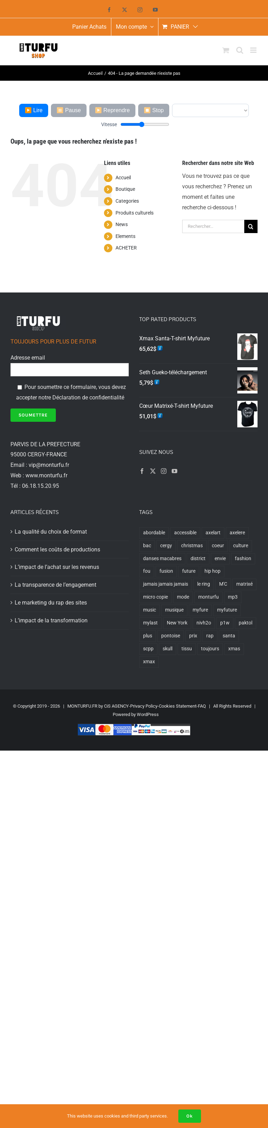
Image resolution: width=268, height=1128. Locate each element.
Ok (189, 1116)
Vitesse (109, 124)
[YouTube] (174, 471)
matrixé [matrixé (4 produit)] (244, 584)
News (122, 224)
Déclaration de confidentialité (88, 397)
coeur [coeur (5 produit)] (218, 546)
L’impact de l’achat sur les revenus (57, 567)
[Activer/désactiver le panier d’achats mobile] (225, 50)
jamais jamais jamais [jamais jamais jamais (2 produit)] (165, 584)
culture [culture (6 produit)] (240, 546)
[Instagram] (163, 471)
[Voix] (210, 110)
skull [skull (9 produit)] (167, 649)
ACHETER (126, 248)
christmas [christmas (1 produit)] (192, 546)
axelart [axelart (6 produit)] (213, 533)
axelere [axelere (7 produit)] (237, 533)
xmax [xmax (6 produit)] (149, 662)
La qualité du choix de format (51, 531)
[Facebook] (142, 471)
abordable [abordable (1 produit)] (154, 533)
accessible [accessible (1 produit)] (185, 533)
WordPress (148, 714)
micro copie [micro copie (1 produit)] (155, 597)
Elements (125, 236)
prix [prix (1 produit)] (193, 636)
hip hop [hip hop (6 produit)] (212, 571)
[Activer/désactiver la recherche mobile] (239, 50)
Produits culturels (135, 213)
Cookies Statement (177, 706)
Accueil (123, 177)
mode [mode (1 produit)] (183, 597)
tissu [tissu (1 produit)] (186, 649)
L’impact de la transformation (51, 620)
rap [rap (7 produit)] (210, 636)
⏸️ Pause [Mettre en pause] (69, 110)
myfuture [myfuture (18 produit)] (227, 610)
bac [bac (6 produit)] (147, 546)
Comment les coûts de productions (57, 549)
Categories (127, 201)
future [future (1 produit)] (188, 571)
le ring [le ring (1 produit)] (203, 584)
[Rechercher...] (213, 226)
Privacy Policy (143, 706)
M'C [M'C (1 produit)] (223, 584)
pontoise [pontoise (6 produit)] (170, 636)
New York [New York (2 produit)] (177, 623)
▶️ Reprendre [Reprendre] (112, 110)
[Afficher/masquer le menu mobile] (254, 50)
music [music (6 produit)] (149, 610)
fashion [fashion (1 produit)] (243, 559)
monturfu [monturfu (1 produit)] (208, 597)
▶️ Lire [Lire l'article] (34, 110)
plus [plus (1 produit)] (147, 636)
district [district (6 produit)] (198, 559)
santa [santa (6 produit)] (229, 636)
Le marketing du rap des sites (51, 602)
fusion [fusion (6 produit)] (166, 571)
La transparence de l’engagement (55, 584)
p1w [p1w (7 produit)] (225, 623)
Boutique (125, 189)
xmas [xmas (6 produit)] (234, 649)
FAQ (202, 706)
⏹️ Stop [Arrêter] (154, 110)
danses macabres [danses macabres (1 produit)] (162, 559)
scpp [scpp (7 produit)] (148, 649)
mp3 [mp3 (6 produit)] (233, 597)
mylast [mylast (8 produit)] (150, 623)
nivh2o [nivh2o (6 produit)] (203, 623)
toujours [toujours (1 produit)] (210, 649)
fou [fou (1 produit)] (146, 571)
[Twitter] (153, 471)
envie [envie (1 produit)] (220, 559)
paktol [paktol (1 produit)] (245, 623)
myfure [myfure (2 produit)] (200, 610)
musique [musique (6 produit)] (174, 610)
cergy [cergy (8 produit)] (166, 546)
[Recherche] (251, 226)
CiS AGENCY (116, 706)
